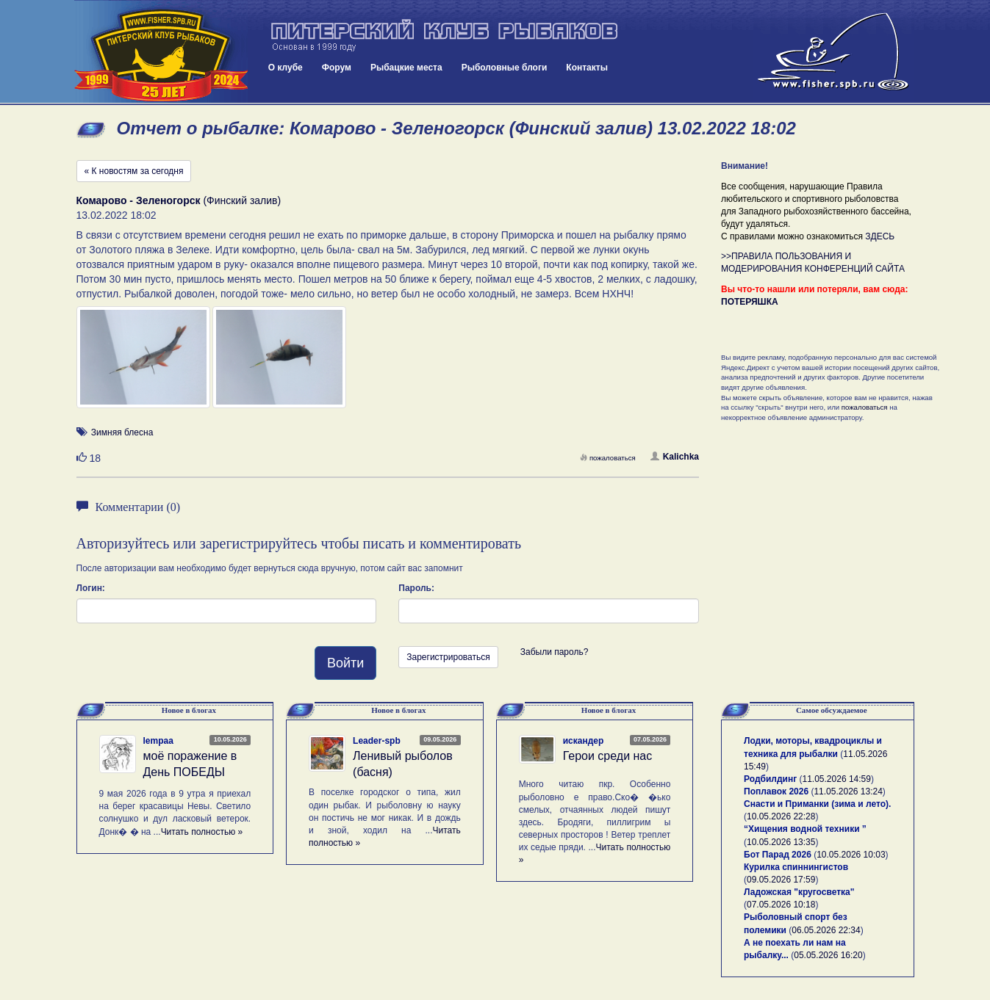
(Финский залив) (178, 200)
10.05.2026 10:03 (851, 854)
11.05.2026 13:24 (848, 791)
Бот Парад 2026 (777, 854)
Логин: (90, 588)
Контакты (587, 67)
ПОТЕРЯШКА (749, 302)
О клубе (285, 67)
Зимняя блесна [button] (122, 432)
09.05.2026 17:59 (781, 879)
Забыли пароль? (554, 652)
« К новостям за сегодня (134, 171)
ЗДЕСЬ (879, 236)
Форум (336, 67)
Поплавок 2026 (776, 791)
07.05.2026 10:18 (781, 904)
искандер (583, 741)
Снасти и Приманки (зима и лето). (817, 804)
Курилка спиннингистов (796, 867)
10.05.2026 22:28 (781, 816)
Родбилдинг (770, 779)
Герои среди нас (608, 756)
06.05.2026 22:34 (826, 930)
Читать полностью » (202, 832)
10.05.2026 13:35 (781, 842)
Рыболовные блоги (505, 67)
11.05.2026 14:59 (837, 779)
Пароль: (416, 588)
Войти (345, 663)
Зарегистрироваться (447, 657)
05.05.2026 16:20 (828, 955)
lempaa (158, 741)
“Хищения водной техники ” (805, 829)
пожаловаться (608, 458)
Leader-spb (377, 741)
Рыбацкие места (406, 67)
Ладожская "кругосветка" (799, 892)
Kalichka (674, 457)
